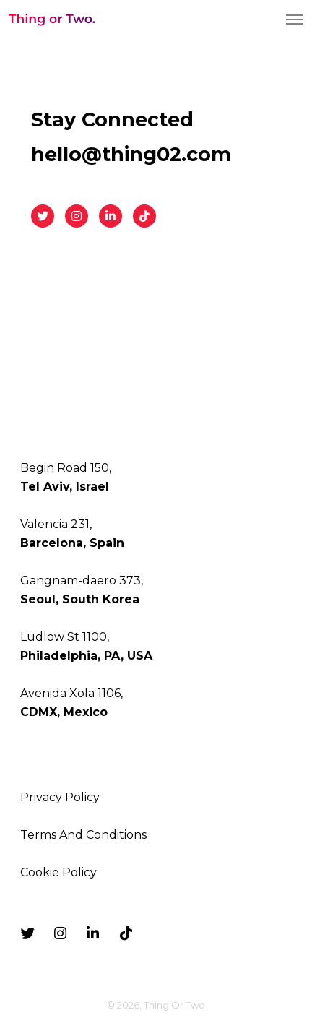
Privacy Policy (60, 797)
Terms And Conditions (83, 835)
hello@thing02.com (131, 154)
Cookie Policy (58, 872)
